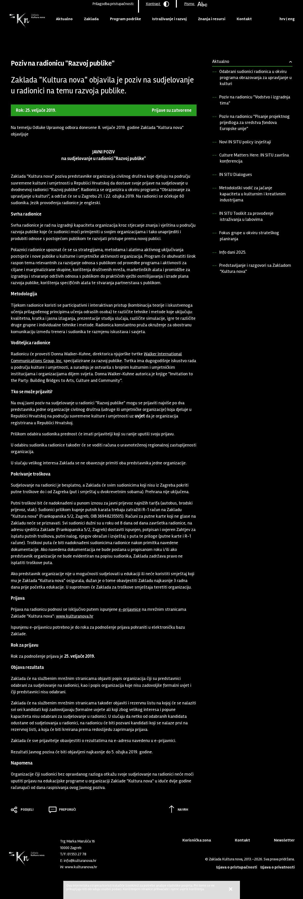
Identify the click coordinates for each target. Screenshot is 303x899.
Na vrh (183, 810)
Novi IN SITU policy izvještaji (245, 142)
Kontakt (244, 18)
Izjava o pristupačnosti (236, 867)
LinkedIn (114, 865)
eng (291, 19)
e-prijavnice (130, 609)
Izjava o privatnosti (277, 867)
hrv (282, 19)
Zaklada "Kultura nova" (26, 20)
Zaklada (91, 18)
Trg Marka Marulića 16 (77, 841)
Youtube (123, 865)
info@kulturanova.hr (80, 860)
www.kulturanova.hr (74, 616)
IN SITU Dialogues (235, 174)
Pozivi (54, 38)
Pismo (195, 3)
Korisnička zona (196, 840)
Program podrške (125, 18)
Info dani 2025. (232, 252)
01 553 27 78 (76, 854)
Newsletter (284, 840)
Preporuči (67, 810)
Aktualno (64, 18)
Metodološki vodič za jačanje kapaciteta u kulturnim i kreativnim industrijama (252, 194)
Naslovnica (19, 38)
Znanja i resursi (211, 18)
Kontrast (157, 4)
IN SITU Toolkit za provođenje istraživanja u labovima (246, 216)
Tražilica (274, 19)
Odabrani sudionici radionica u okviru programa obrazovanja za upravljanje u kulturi (255, 77)
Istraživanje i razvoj (169, 18)
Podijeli (27, 810)
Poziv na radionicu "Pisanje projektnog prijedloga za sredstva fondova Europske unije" (254, 122)
